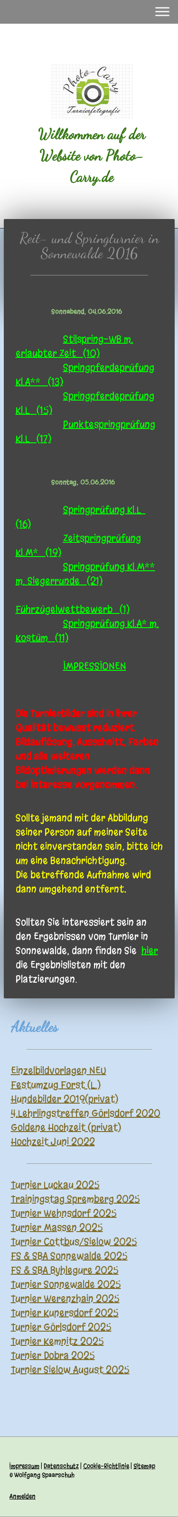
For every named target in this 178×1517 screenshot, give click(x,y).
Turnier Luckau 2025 (55, 1185)
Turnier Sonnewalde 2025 (66, 1284)
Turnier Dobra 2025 (53, 1355)
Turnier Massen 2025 (57, 1227)
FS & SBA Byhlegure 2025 (65, 1270)
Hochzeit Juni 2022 (53, 1141)
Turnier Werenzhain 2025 (65, 1298)
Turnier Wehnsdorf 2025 (64, 1213)
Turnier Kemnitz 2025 (57, 1341)
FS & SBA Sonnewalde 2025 (69, 1256)
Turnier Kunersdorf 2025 (65, 1313)
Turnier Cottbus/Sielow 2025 (74, 1241)
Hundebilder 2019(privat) (64, 1099)
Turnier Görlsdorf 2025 (61, 1327)
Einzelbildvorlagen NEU (58, 1070)
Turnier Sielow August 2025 (70, 1369)
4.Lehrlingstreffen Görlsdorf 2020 (85, 1113)
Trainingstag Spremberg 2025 (75, 1199)
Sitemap (144, 1466)
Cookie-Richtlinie (106, 1466)
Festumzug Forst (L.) (56, 1084)
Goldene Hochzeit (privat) (66, 1127)
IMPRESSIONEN (94, 666)
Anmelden (22, 1496)
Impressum (24, 1466)
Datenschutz (61, 1466)
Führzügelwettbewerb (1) (73, 609)
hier (149, 950)
